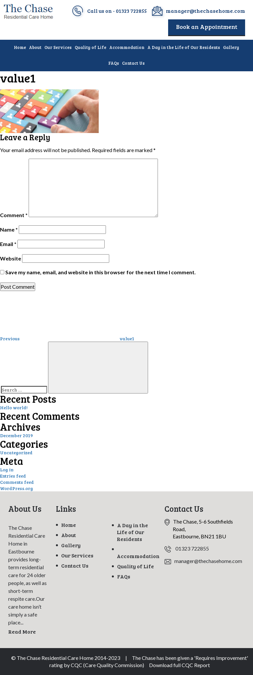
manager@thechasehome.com (205, 10)
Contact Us (133, 63)
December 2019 (16, 435)
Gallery (231, 47)
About (35, 47)
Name (9, 229)
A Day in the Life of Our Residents (183, 47)
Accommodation (126, 47)
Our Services (58, 47)
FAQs (113, 63)
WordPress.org (16, 488)
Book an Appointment (206, 27)
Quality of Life (90, 47)
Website (10, 258)
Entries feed (13, 476)
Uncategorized (16, 452)
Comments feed (17, 482)
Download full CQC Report (179, 665)
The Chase (144, 658)
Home (20, 47)
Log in (6, 469)
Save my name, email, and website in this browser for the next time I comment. (100, 272)
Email (8, 244)
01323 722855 (131, 10)
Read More (22, 631)
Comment (14, 215)
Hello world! (14, 407)
